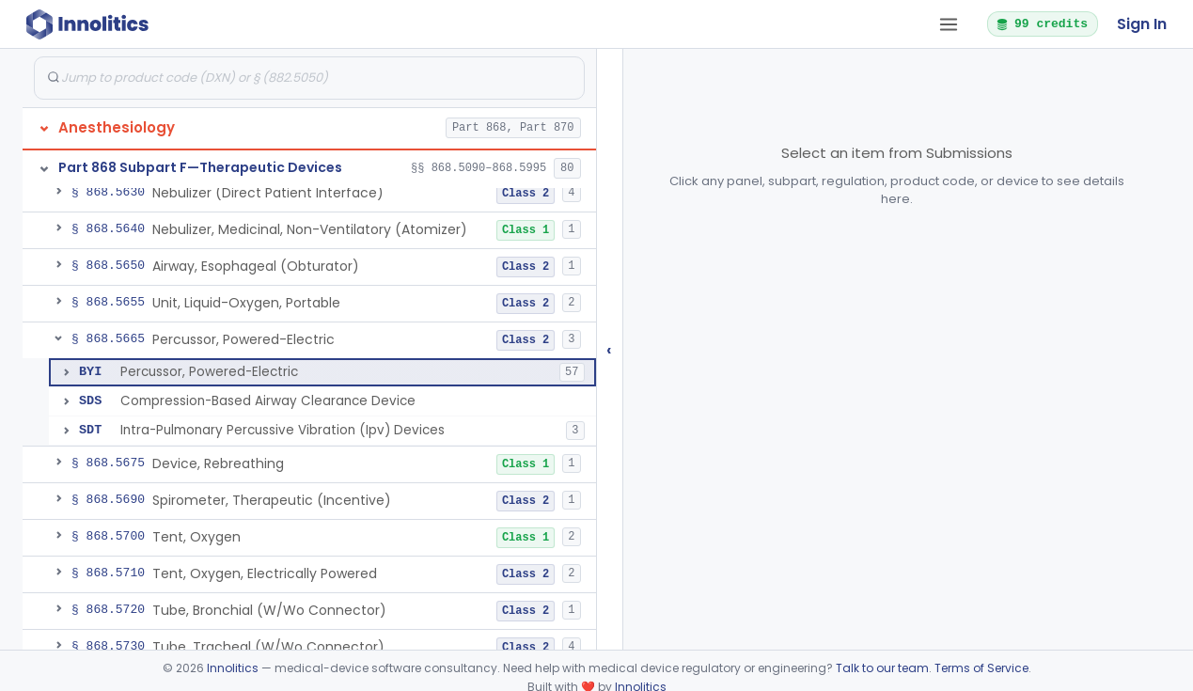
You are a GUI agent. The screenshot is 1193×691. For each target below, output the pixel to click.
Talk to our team (882, 668)
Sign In (1142, 24)
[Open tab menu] (949, 24)
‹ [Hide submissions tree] (609, 349)
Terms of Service (981, 668)
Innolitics (233, 668)
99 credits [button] (1042, 23)
